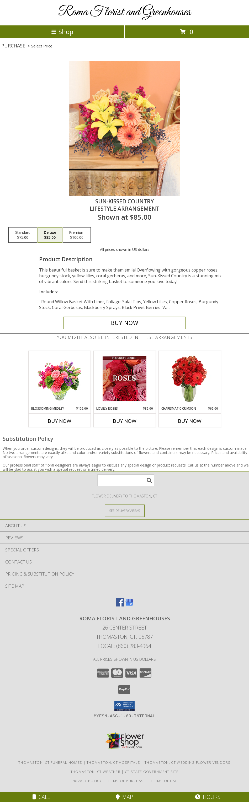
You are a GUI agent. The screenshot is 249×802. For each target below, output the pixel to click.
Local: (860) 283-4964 (124, 645)
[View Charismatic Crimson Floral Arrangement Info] (189, 378)
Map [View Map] (124, 796)
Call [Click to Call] (41, 796)
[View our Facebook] (120, 605)
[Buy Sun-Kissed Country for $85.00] (124, 323)
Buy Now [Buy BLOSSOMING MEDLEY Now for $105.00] (59, 421)
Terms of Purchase (126, 780)
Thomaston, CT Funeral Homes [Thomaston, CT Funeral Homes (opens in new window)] (50, 762)
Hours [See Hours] (207, 796)
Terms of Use (164, 780)
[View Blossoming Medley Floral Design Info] (59, 378)
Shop (62, 31)
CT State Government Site (151, 771)
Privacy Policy (87, 780)
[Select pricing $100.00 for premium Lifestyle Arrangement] (77, 235)
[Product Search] (125, 480)
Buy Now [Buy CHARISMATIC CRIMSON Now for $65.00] (190, 421)
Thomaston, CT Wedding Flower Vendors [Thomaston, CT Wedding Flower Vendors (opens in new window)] (188, 762)
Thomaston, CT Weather (95, 771)
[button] (124, 706)
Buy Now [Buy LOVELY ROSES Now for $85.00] (124, 421)
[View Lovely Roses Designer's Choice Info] (124, 378)
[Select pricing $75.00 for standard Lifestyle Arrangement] (23, 235)
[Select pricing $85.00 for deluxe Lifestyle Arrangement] (50, 235)
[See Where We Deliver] (125, 510)
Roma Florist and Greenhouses (124, 12)
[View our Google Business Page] (129, 605)
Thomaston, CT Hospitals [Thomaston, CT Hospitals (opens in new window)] (113, 762)
